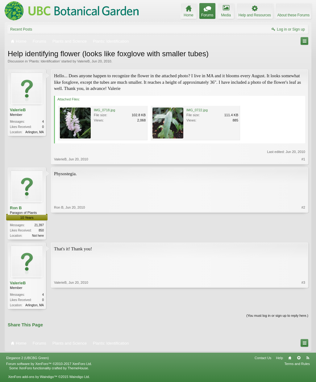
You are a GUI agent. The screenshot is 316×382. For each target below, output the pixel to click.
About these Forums (293, 15)
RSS (308, 359)
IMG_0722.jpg (197, 110)
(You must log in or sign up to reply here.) (277, 317)
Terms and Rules (297, 365)
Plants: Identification (44, 61)
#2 (303, 235)
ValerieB (83, 61)
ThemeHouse (78, 369)
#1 (303, 159)
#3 (303, 305)
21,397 (39, 225)
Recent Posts (21, 29)
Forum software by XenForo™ (49, 365)
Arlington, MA (34, 132)
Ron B (16, 208)
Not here (38, 235)
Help (279, 359)
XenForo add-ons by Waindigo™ (32, 378)
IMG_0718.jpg (104, 110)
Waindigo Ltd (79, 378)
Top (299, 359)
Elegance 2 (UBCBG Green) (27, 359)
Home (290, 359)
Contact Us (263, 359)
